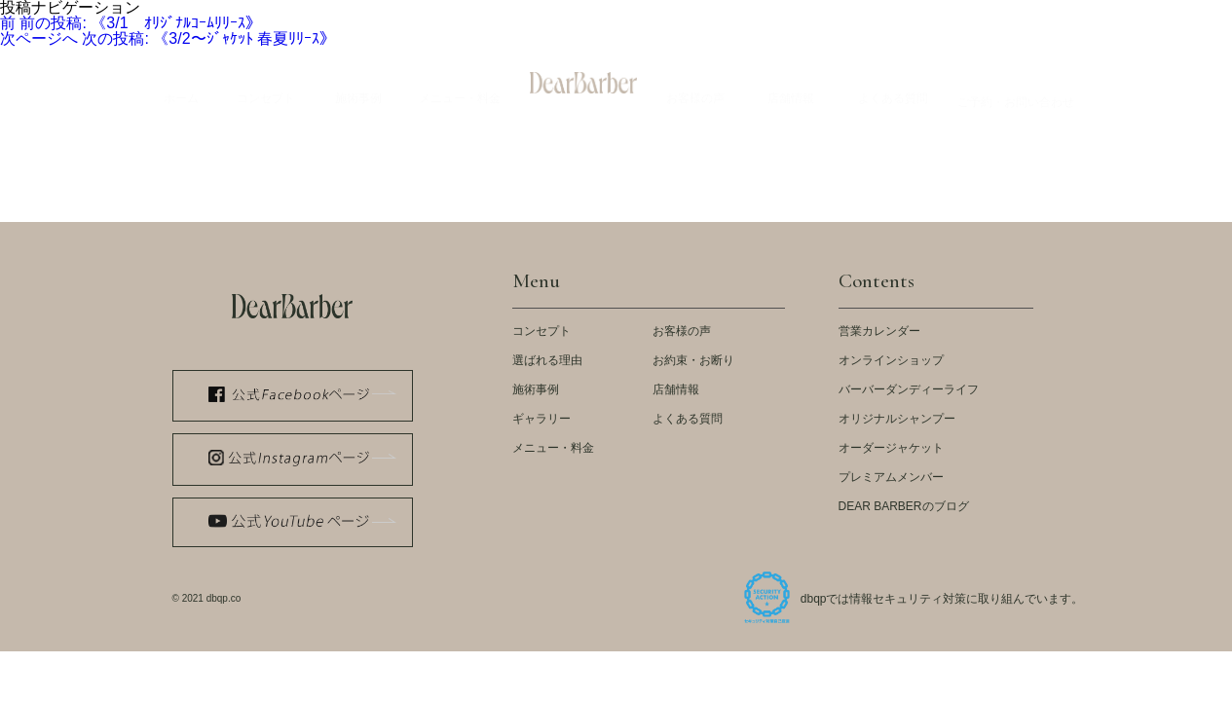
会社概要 (996, 14)
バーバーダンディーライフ (909, 389)
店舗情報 (676, 389)
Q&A (893, 84)
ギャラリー (541, 418)
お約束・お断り (693, 360)
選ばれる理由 (547, 360)
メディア (565, 14)
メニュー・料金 (553, 448)
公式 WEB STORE (461, 14)
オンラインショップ (891, 360)
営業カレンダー (879, 331)
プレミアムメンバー (891, 477)
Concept (266, 84)
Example (358, 84)
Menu (460, 84)
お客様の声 (682, 331)
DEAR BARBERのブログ (904, 506)
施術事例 (535, 389)
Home (182, 84)
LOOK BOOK (656, 14)
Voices (695, 84)
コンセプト (541, 331)
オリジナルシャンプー (897, 418)
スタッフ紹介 (905, 14)
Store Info (791, 84)
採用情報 (1076, 14)
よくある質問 (688, 418)
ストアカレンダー (790, 14)
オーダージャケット (891, 448)
